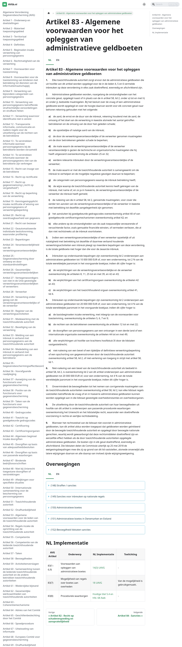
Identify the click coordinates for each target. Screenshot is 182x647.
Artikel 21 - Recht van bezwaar (19, 223)
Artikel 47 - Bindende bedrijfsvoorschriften (14, 462)
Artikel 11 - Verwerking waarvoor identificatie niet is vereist (21, 117)
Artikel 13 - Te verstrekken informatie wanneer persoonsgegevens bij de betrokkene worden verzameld (20, 145)
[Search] (165, 4)
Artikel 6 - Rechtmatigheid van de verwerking (21, 62)
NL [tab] (49, 60)
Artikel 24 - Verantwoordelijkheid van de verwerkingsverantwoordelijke (21, 247)
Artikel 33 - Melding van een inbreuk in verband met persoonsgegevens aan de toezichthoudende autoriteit (18, 340)
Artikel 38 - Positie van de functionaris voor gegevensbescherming (17, 393)
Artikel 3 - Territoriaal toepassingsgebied (14, 38)
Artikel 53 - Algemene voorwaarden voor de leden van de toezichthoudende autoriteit (20, 517)
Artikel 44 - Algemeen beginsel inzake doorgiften (20, 438)
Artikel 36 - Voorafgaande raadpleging (17, 373)
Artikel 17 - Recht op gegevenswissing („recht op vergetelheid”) (18, 185)
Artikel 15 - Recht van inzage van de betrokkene (21, 170)
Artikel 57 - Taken (12, 553)
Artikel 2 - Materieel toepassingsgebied (14, 30)
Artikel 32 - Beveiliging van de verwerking (19, 329)
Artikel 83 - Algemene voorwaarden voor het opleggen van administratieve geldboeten (165, 19)
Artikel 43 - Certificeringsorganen (21, 431)
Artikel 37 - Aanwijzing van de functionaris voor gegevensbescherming (19, 382)
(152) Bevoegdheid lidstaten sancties (71, 529)
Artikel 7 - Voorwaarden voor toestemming (19, 70)
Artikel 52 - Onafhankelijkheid (19, 509)
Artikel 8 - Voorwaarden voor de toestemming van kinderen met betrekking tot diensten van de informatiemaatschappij (20, 81)
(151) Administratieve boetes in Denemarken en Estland (81, 518)
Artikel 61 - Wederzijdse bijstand (21, 585)
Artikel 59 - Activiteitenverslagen (21, 563)
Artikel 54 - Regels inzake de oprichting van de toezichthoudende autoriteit (18, 528)
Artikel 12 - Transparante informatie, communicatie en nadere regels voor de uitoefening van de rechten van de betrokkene (20, 130)
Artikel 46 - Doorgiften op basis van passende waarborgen (20, 454)
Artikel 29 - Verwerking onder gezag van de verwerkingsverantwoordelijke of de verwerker (21, 301)
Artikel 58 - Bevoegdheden (17, 558)
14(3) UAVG (99, 567)
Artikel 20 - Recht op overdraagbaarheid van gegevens (21, 217)
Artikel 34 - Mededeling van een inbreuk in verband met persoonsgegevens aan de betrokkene (20, 353)
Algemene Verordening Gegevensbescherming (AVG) (19, 14)
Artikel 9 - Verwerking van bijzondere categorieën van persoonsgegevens (18, 93)
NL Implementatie (160, 32)
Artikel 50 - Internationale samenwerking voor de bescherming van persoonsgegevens (17, 492)
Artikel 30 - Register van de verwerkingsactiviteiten (18, 312)
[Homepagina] (48, 13)
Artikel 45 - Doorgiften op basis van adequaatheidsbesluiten (20, 446)
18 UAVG (97, 582)
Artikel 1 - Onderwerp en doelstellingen (16, 22)
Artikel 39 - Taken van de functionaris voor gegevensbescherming (16, 404)
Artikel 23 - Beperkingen (16, 239)
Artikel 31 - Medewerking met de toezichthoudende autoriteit (21, 320)
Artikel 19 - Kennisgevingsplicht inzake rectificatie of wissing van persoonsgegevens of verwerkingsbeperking (21, 206)
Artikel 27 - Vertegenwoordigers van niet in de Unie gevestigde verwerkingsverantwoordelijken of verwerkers (20, 282)
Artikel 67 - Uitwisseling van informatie (18, 630)
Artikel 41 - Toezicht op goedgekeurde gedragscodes (19, 419)
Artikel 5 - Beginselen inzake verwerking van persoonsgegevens (18, 52)
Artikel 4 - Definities (14, 44)
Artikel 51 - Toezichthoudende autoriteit (19, 503)
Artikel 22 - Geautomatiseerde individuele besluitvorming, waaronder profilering (19, 231)
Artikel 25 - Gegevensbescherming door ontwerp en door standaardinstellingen (18, 260)
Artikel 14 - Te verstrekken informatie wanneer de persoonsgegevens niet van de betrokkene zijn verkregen (20, 159)
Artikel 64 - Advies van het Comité (21, 610)
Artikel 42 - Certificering (16, 425)
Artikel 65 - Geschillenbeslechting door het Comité (21, 617)
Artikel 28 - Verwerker (15, 291)
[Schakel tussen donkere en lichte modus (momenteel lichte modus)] (144, 4)
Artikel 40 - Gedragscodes (17, 412)
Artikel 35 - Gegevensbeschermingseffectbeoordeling (22, 364)
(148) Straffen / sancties (63, 485)
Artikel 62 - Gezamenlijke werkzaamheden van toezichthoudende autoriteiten (20, 593)
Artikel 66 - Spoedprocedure (18, 623)
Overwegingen (158, 28)
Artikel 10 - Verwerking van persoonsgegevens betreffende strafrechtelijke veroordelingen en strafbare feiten (20, 106)
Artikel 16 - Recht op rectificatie (20, 176)
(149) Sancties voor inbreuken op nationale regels (78, 496)
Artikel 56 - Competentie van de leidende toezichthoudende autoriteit (20, 545)
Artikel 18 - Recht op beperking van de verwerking (20, 195)
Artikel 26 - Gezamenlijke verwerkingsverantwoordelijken (20, 271)
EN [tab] (57, 60)
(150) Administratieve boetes (66, 507)
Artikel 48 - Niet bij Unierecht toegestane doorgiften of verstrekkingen (19, 471)
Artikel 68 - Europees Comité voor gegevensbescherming (21, 638)
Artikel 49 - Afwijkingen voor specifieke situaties (18, 481)
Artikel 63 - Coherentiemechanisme (16, 603)
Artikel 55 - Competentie (16, 537)
